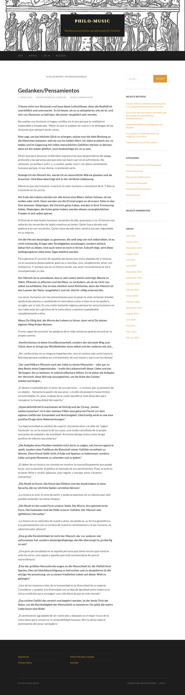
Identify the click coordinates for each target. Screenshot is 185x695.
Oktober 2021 (133, 301)
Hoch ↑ (163, 683)
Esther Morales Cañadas (51, 97)
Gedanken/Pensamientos (54, 90)
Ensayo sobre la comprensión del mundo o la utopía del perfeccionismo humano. (146, 105)
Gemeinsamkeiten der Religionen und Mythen (144, 126)
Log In (46, 56)
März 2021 (131, 331)
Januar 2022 (132, 295)
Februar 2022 (132, 289)
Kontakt (74, 662)
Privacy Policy (25, 662)
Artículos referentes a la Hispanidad (143, 165)
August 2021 (132, 313)
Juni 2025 (131, 235)
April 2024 (131, 265)
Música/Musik (133, 195)
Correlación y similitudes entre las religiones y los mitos (142, 135)
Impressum (23, 656)
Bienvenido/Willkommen (138, 177)
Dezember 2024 (134, 247)
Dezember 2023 (134, 271)
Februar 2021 (132, 337)
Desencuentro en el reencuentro (142, 142)
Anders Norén (148, 683)
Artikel (33, 56)
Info (20, 56)
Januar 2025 (132, 241)
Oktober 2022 (133, 283)
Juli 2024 (130, 259)
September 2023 (134, 277)
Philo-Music (92, 20)
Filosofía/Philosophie (136, 182)
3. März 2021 (25, 97)
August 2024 (132, 253)
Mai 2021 (130, 325)
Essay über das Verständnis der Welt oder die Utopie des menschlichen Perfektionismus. (146, 115)
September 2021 (134, 307)
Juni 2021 (131, 319)
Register (61, 56)
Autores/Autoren (134, 171)
